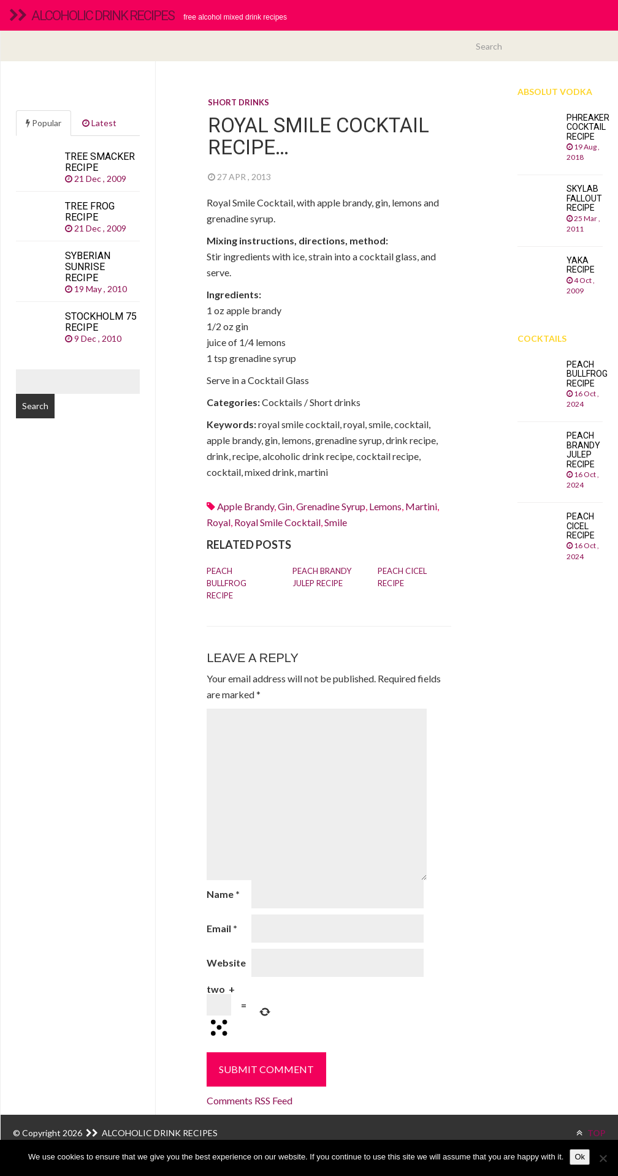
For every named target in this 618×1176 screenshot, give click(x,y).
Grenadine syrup (330, 506)
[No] (603, 1158)
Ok (579, 1156)
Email (222, 928)
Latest (99, 123)
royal (219, 522)
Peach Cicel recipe (402, 577)
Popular (43, 123)
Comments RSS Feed (249, 1100)
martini (421, 506)
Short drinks (238, 102)
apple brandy (245, 506)
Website (226, 962)
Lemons (385, 506)
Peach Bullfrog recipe (226, 583)
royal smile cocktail (277, 522)
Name (223, 894)
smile (335, 522)
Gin (285, 506)
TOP (591, 1133)
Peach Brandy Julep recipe (321, 577)
